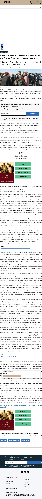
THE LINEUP (8, 483)
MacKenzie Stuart (5, 67)
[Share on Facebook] (2, 45)
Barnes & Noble (23, 172)
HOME (1, 52)
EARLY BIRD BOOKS (9, 481)
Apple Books (23, 168)
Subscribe (36, 1)
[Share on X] (2, 47)
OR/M (25, 486)
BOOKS (6, 52)
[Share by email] (2, 49)
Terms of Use (26, 482)
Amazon (22, 164)
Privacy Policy (27, 484)
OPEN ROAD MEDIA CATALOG (11, 488)
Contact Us (26, 479)
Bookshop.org (22, 176)
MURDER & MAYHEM (9, 485)
